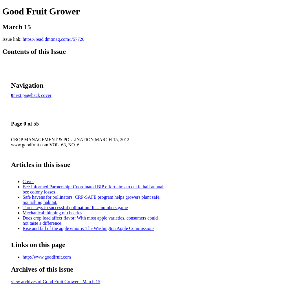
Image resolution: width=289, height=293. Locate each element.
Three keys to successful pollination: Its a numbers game (75, 207)
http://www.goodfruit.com (47, 257)
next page (22, 95)
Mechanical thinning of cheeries (52, 212)
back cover (41, 95)
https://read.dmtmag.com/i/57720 (53, 39)
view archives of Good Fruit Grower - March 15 (55, 281)
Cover (28, 181)
